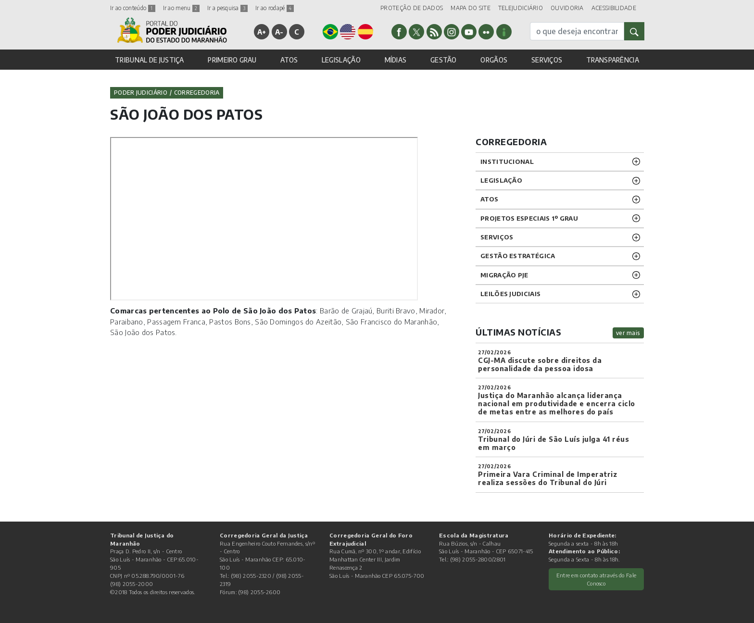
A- (279, 31)
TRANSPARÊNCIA (612, 60)
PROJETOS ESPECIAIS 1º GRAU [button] (529, 218)
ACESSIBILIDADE (613, 8)
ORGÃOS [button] (493, 60)
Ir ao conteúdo (132, 8)
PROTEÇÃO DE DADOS (411, 8)
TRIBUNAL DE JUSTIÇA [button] (149, 60)
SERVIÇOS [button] (546, 60)
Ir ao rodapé (274, 8)
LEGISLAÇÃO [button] (341, 60)
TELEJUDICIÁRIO (520, 8)
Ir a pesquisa (227, 8)
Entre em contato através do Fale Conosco (596, 579)
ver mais (628, 332)
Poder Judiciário (140, 92)
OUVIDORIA (567, 8)
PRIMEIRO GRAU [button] (232, 60)
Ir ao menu (181, 8)
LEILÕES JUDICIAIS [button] (510, 294)
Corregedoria (197, 92)
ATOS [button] (289, 60)
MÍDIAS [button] (396, 60)
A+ (261, 31)
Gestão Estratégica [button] (517, 256)
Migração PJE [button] (504, 275)
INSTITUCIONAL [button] (507, 161)
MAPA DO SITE (470, 8)
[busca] (577, 31)
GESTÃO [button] (443, 60)
